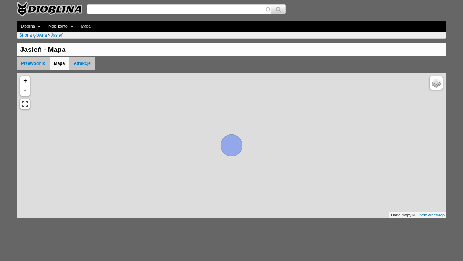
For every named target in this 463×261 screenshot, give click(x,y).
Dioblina (29, 26)
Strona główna (33, 35)
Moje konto (58, 26)
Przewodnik (33, 63)
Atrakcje (81, 63)
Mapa (86, 26)
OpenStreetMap (430, 215)
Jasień (57, 35)
